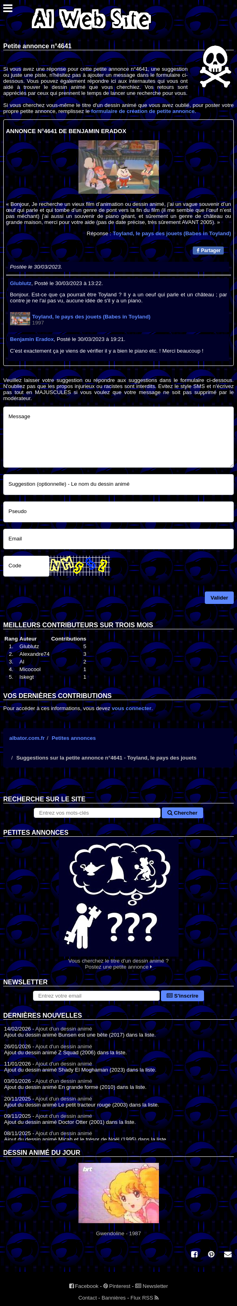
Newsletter (151, 1286)
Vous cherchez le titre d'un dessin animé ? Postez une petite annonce (118, 903)
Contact (87, 1298)
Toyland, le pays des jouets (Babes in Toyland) (172, 233)
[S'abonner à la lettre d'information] (96, 996)
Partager (209, 250)
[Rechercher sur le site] (97, 813)
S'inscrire (182, 996)
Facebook (84, 1286)
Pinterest (116, 1286)
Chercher (182, 813)
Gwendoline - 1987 (118, 1199)
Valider (219, 598)
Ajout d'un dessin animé (63, 1029)
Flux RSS (144, 1298)
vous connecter (132, 708)
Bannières (113, 1298)
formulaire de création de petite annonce (143, 111)
